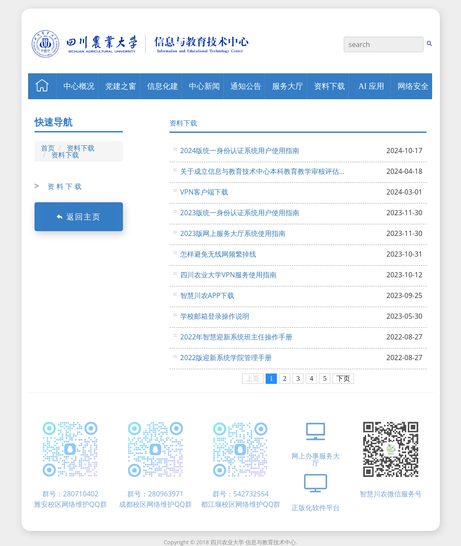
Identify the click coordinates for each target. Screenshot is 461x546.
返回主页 (78, 216)
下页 (343, 378)
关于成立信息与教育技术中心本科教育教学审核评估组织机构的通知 (263, 171)
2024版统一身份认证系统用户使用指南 (240, 150)
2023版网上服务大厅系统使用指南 (233, 233)
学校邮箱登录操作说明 (214, 316)
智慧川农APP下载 (207, 295)
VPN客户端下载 (204, 192)
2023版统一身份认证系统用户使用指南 (240, 212)
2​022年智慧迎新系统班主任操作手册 (236, 337)
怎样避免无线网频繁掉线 (218, 254)
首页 (48, 148)
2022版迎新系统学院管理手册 (226, 357)
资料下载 (80, 148)
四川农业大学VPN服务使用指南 (228, 274)
